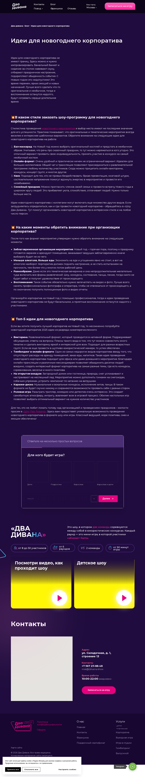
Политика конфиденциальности (49, 735)
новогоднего (50, 128)
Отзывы (71, 8)
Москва (90, 7)
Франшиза (57, 8)
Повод (37, 8)
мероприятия (66, 128)
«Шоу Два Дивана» (34, 411)
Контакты (39, 4)
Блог (53, 4)
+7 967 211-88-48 (92, 678)
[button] (120, 6)
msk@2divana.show (92, 681)
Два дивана (17, 26)
